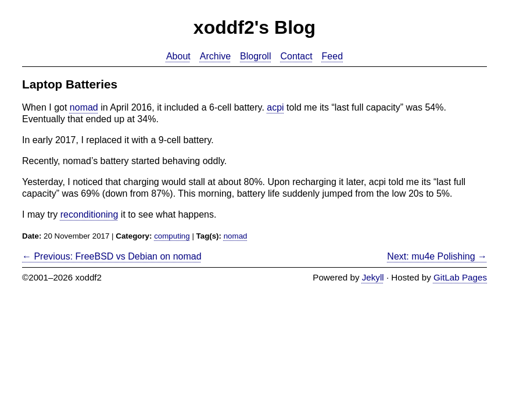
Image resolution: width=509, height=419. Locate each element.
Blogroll (255, 56)
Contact (296, 56)
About (178, 56)
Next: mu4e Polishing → (437, 256)
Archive (215, 56)
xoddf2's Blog (254, 27)
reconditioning (89, 214)
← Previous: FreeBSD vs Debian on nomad (112, 256)
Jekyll (373, 277)
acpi (275, 107)
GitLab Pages (460, 277)
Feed (332, 56)
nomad (84, 107)
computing (172, 236)
